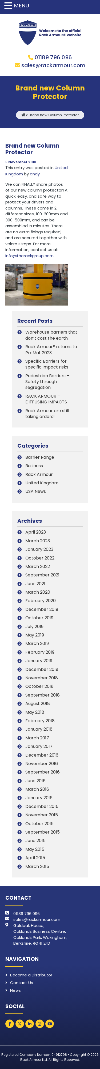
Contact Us (21, 982)
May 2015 (34, 849)
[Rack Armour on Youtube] (49, 1024)
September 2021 (42, 575)
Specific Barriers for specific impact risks (46, 364)
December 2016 (41, 755)
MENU (21, 5)
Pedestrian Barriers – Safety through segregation (47, 382)
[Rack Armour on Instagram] (39, 1024)
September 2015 (42, 832)
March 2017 (37, 738)
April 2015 (35, 858)
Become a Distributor (31, 975)
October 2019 (39, 618)
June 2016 (35, 781)
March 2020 (37, 592)
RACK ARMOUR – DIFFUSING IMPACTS (46, 399)
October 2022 (39, 558)
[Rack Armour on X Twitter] (19, 1024)
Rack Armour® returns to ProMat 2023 (51, 350)
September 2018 (42, 695)
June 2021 (35, 584)
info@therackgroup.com (29, 255)
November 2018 (41, 678)
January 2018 (39, 729)
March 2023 (37, 541)
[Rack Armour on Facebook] (9, 1024)
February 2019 (39, 652)
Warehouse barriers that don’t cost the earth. (51, 335)
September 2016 (42, 772)
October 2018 (39, 686)
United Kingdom (41, 483)
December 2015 (41, 806)
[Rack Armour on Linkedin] (29, 1024)
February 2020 (40, 601)
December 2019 (41, 609)
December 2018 (41, 669)
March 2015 (37, 866)
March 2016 (37, 789)
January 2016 (39, 798)
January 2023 (39, 549)
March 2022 (37, 566)
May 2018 (34, 712)
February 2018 (40, 721)
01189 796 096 (53, 57)
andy (35, 174)
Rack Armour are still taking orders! (47, 414)
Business (34, 466)
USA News (35, 491)
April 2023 (35, 532)
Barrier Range (39, 457)
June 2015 (35, 841)
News (15, 990)
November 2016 (41, 764)
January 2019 (38, 661)
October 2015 (39, 824)
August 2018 (37, 703)
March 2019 (37, 643)
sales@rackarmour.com (53, 65)
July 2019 (34, 627)
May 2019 (34, 635)
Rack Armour (39, 474)
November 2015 (41, 815)
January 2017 (39, 746)
